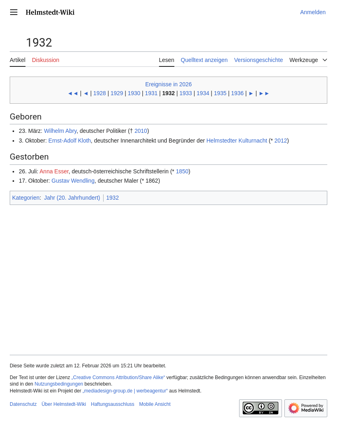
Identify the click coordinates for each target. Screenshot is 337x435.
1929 (116, 93)
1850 (182, 171)
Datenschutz (23, 404)
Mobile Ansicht (154, 404)
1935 (220, 93)
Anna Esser (54, 171)
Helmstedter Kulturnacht (236, 140)
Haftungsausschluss (112, 404)
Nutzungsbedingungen (58, 384)
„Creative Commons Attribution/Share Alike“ (118, 377)
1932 (112, 197)
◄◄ (72, 93)
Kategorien (26, 197)
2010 (140, 131)
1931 (151, 93)
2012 (280, 140)
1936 (237, 93)
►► (264, 93)
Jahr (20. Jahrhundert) (72, 197)
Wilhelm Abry (60, 131)
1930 (134, 93)
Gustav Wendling (72, 180)
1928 (99, 93)
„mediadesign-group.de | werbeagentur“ (125, 391)
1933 (186, 93)
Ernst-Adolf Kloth (70, 140)
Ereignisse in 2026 (168, 84)
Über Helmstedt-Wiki (64, 404)
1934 (203, 93)
